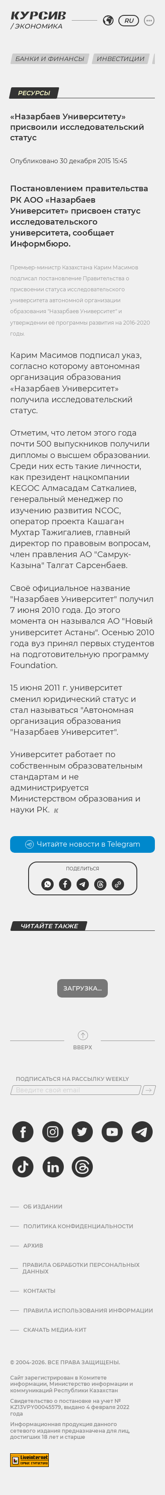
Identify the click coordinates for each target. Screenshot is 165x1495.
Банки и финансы (50, 59)
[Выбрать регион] (108, 20)
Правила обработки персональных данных (80, 1268)
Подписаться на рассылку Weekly (72, 1079)
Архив (33, 1246)
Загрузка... (82, 988)
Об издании (42, 1207)
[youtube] (112, 1131)
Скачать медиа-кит (54, 1330)
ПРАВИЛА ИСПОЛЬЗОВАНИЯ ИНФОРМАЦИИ (88, 1311)
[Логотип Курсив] (38, 15)
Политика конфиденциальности (78, 1226)
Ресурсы (34, 93)
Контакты (39, 1291)
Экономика (38, 26)
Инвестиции (121, 59)
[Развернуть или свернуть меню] (149, 20)
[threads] (82, 1166)
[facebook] (22, 1131)
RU (128, 21)
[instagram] (52, 1131)
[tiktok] (22, 1166)
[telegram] (142, 1131)
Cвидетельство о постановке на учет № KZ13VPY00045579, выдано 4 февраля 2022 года (69, 1407)
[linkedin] (53, 1166)
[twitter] (82, 1131)
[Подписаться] (149, 1090)
